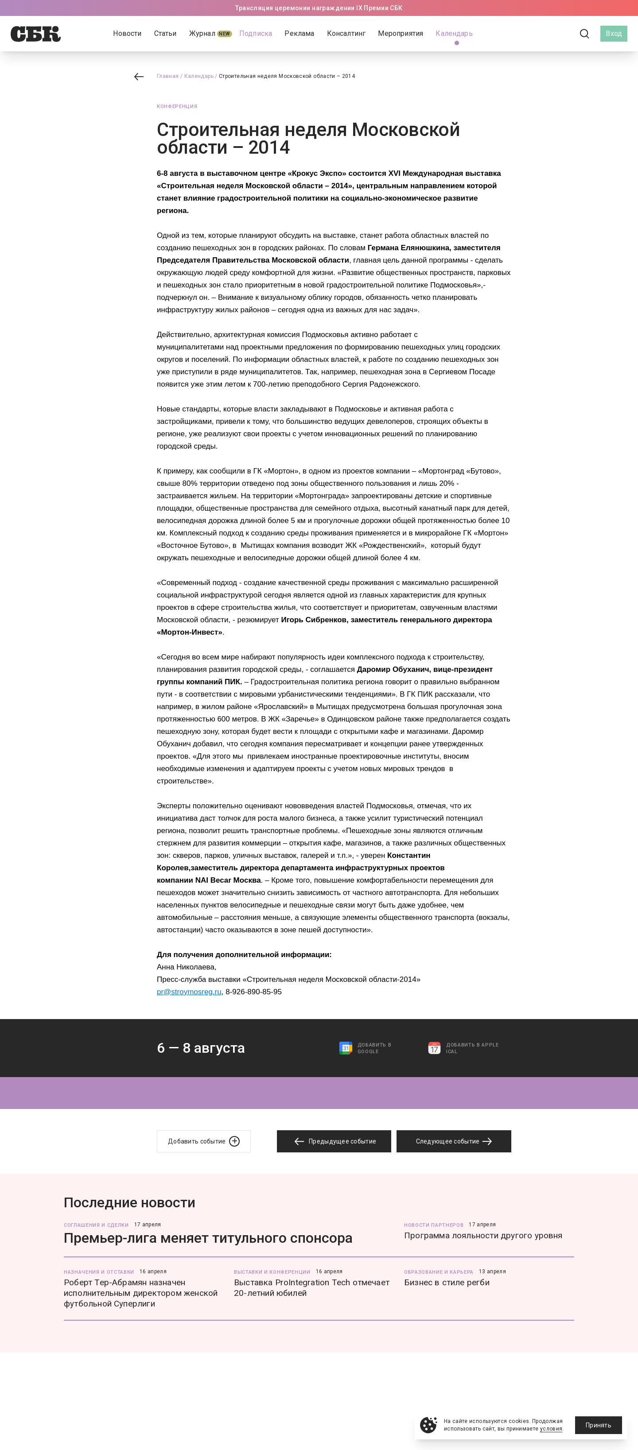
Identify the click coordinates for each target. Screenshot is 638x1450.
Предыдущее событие (334, 1141)
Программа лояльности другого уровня (483, 1235)
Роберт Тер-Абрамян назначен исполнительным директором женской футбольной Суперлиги (141, 1293)
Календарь (199, 76)
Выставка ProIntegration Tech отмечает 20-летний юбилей (311, 1287)
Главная (168, 76)
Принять (598, 1425)
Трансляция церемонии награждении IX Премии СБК (318, 8)
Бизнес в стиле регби (447, 1282)
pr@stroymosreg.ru (189, 992)
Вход (614, 33)
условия (551, 1429)
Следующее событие (454, 1141)
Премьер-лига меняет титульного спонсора (208, 1237)
